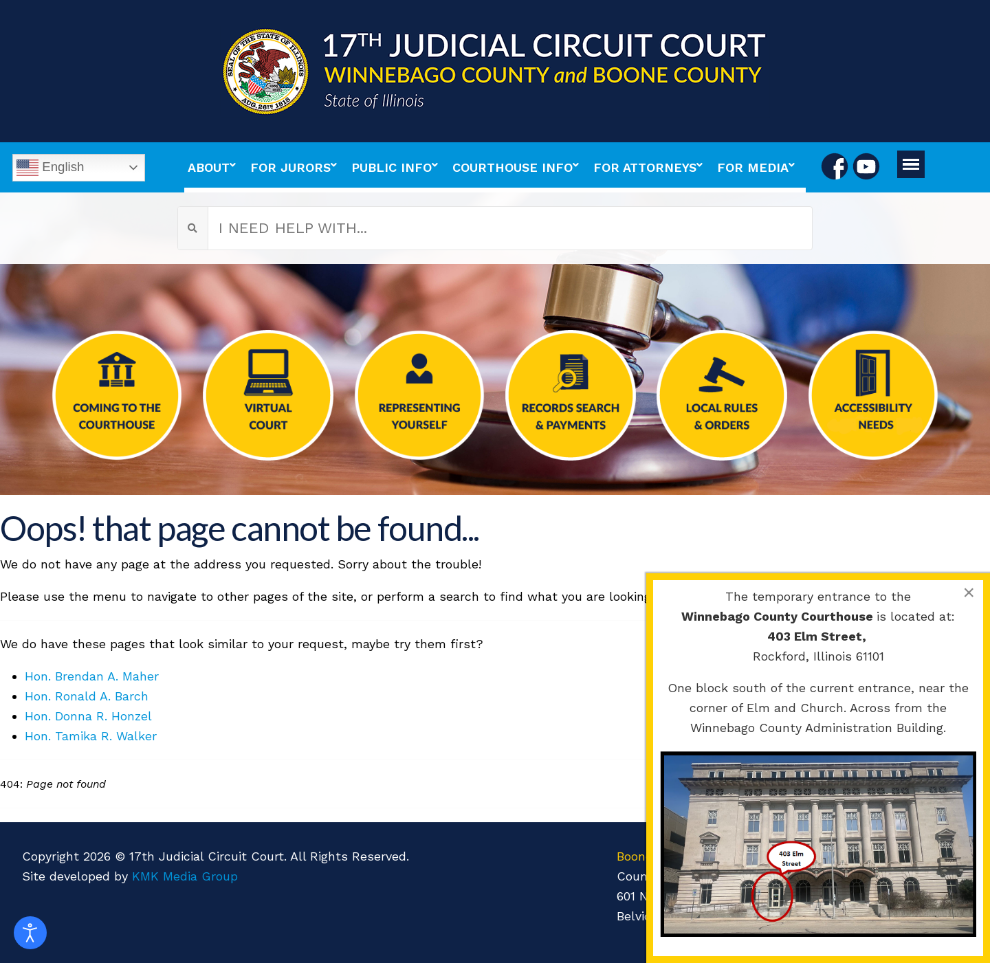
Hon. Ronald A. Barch (86, 696)
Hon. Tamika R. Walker (91, 736)
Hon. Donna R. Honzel (88, 716)
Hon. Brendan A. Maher (92, 676)
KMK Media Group (185, 876)
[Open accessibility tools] (30, 932)
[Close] (968, 592)
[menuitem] (215, 167)
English (50, 168)
